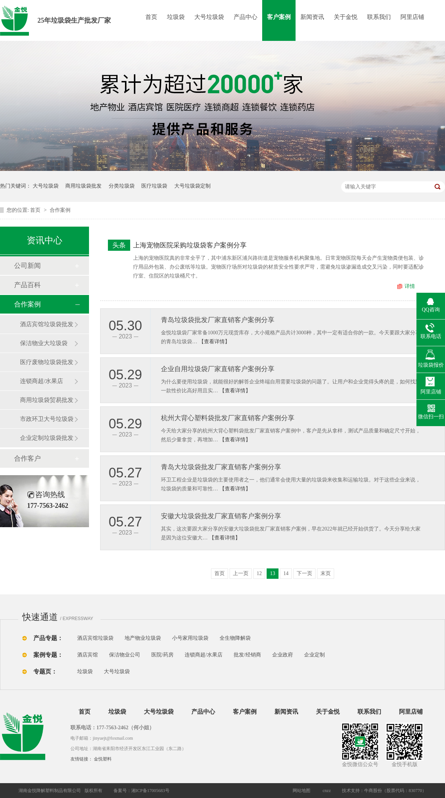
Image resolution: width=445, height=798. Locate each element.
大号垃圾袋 (209, 17)
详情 (410, 286)
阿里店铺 (412, 17)
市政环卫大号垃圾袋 (46, 419)
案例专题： (48, 655)
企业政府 (282, 655)
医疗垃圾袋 (154, 186)
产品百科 (27, 285)
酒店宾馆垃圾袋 (95, 638)
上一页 (240, 573)
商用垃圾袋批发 (83, 186)
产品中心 (245, 17)
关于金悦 (345, 17)
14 (286, 573)
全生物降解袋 (235, 638)
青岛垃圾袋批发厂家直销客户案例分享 (217, 320)
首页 (151, 17)
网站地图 (301, 790)
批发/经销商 (247, 655)
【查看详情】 (214, 341)
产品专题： (48, 638)
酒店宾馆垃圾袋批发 (46, 324)
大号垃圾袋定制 (192, 186)
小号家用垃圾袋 (190, 638)
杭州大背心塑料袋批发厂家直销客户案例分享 (227, 418)
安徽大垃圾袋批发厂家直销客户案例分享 (221, 516)
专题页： (45, 671)
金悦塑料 (103, 759)
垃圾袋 (176, 17)
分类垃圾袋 (122, 186)
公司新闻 (27, 265)
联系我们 (379, 17)
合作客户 (27, 458)
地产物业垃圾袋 (143, 638)
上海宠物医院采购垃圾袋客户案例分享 (190, 245)
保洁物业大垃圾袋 (43, 343)
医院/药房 (162, 655)
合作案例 (60, 210)
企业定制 (314, 655)
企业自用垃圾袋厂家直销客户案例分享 (217, 369)
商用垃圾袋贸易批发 (46, 400)
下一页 (304, 573)
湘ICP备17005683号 (150, 790)
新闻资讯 (312, 17)
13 (272, 573)
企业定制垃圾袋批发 (46, 438)
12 (259, 573)
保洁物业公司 (124, 655)
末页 (325, 573)
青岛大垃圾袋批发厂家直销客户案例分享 (221, 467)
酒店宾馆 (87, 655)
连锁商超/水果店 (41, 381)
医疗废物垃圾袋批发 (46, 362)
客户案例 (279, 17)
